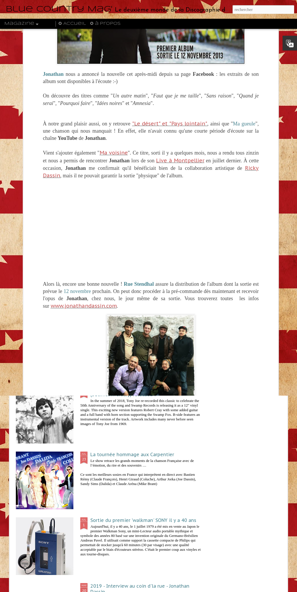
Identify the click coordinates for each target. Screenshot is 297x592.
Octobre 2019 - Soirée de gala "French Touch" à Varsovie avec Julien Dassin (185, 220)
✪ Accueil (72, 24)
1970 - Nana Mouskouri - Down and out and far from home (253, 217)
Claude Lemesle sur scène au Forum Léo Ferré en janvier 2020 (117, 217)
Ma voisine (114, 60)
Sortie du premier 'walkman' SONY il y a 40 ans (143, 520)
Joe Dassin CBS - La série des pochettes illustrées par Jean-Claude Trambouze (48, 217)
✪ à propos (105, 24)
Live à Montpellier (180, 68)
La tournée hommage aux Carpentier (132, 454)
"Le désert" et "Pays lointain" (169, 31)
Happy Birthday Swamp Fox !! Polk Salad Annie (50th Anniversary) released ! (142, 391)
